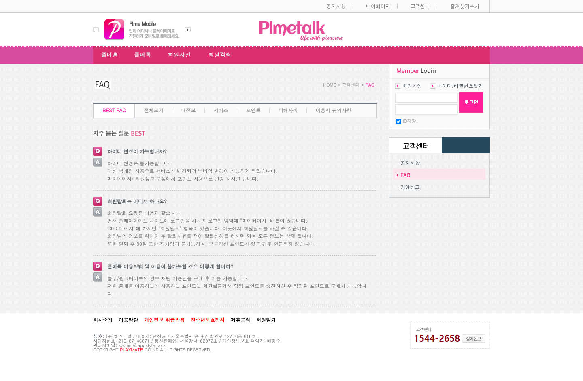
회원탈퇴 (266, 319)
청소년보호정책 (208, 319)
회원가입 (412, 85)
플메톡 (142, 55)
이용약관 (128, 319)
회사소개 (103, 319)
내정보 (188, 109)
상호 (98, 335)
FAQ (405, 174)
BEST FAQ (114, 109)
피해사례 (288, 109)
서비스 (221, 109)
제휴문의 (240, 319)
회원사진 (179, 55)
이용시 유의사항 (333, 109)
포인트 (253, 109)
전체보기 (154, 109)
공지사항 (410, 162)
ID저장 (409, 121)
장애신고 (410, 186)
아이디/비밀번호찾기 (460, 85)
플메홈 (109, 55)
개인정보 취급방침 (164, 319)
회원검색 (220, 55)
